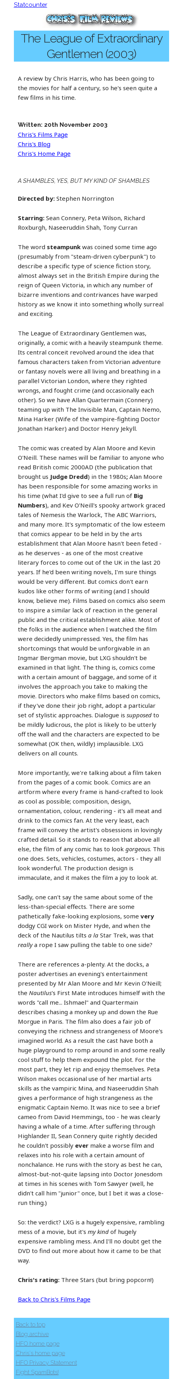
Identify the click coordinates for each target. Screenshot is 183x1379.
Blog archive (32, 1334)
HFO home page (38, 1343)
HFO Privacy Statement (46, 1362)
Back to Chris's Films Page (54, 1299)
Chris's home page (40, 1353)
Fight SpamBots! (37, 1372)
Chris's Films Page (43, 134)
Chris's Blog (34, 144)
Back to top (30, 1324)
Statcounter (30, 4)
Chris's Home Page (44, 153)
